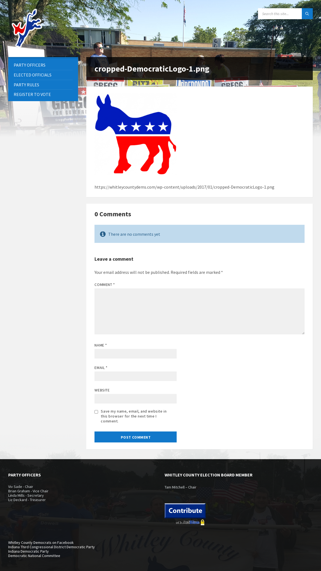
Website (102, 390)
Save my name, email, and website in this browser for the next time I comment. (134, 416)
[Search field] (285, 13)
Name (100, 345)
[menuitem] (43, 65)
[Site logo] (27, 46)
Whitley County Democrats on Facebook (41, 542)
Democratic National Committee (34, 555)
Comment (104, 284)
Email (100, 367)
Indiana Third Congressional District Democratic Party (51, 546)
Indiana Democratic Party (28, 551)
